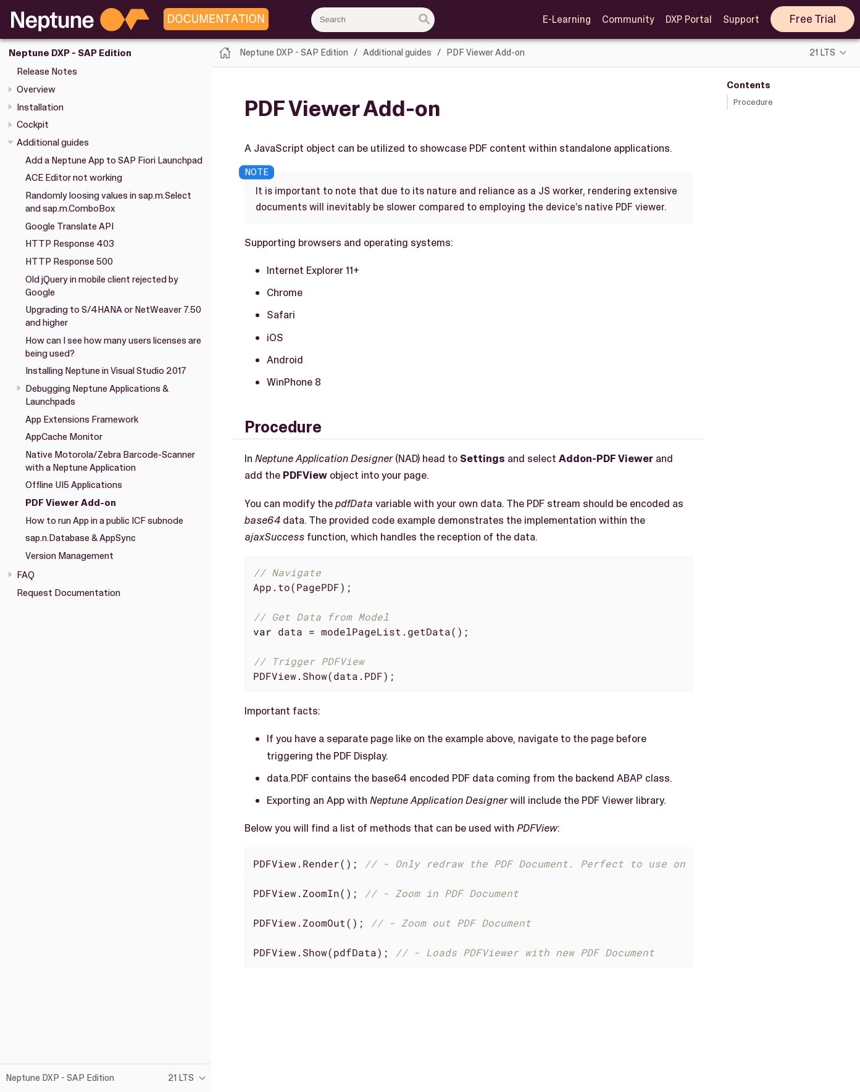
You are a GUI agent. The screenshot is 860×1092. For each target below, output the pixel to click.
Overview (36, 89)
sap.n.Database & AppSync (80, 538)
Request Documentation (68, 593)
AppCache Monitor (63, 437)
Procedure (753, 102)
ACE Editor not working (73, 178)
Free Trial (813, 19)
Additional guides (53, 142)
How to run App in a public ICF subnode (104, 521)
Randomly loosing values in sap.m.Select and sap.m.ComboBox (108, 202)
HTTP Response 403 (69, 244)
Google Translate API (69, 226)
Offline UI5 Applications (73, 485)
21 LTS (822, 52)
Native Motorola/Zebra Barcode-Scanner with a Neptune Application (110, 461)
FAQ (26, 575)
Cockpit (33, 124)
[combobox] (373, 19)
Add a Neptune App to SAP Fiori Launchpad (113, 160)
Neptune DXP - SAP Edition (70, 53)
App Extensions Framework (81, 419)
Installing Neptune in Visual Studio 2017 (105, 371)
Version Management (69, 556)
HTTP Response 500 (69, 261)
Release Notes (47, 71)
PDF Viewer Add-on (70, 503)
